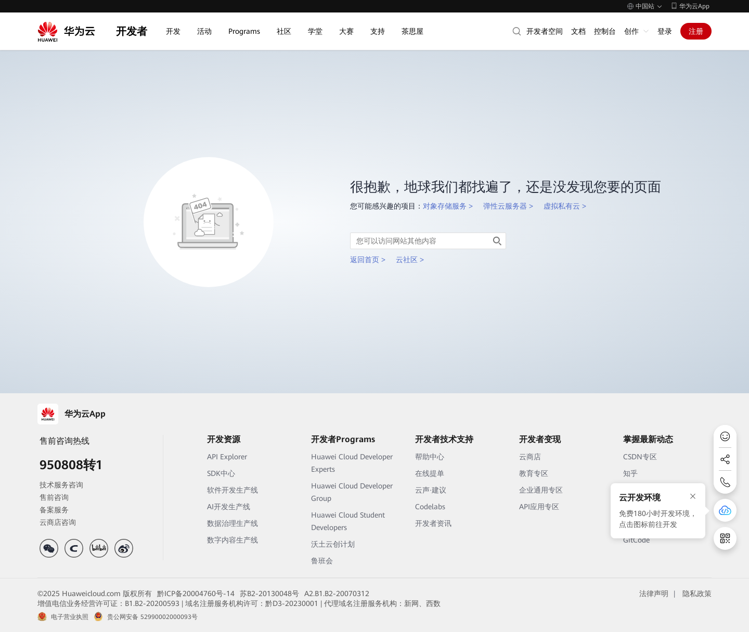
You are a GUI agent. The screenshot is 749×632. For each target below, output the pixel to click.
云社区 (407, 259)
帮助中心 (429, 457)
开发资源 (223, 439)
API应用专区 (539, 506)
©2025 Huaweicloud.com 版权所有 (94, 593)
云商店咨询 (58, 522)
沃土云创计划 (333, 544)
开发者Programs (343, 439)
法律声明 (653, 593)
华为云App (694, 6)
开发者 (131, 31)
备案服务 (54, 510)
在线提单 (429, 473)
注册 (696, 31)
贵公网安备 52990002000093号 (152, 617)
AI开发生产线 (228, 506)
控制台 (605, 31)
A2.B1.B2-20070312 (336, 593)
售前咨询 (54, 497)
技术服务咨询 (61, 485)
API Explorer (227, 457)
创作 (631, 31)
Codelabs (430, 506)
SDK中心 (221, 473)
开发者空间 (544, 31)
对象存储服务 (445, 206)
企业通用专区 (541, 490)
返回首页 (364, 259)
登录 (664, 31)
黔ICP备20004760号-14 (196, 593)
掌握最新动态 (648, 439)
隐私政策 (697, 593)
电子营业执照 (69, 617)
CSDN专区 (640, 457)
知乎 (630, 473)
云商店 (530, 457)
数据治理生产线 (232, 523)
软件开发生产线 (232, 490)
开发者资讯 (433, 523)
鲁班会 (322, 561)
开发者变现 (540, 439)
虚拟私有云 (562, 206)
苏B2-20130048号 (269, 593)
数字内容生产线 (232, 540)
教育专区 (533, 473)
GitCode (636, 540)
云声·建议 (430, 490)
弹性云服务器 (505, 206)
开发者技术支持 (444, 439)
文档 (578, 31)
